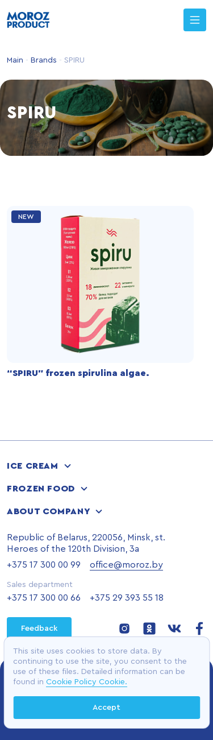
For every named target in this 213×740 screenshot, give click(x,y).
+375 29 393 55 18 (127, 597)
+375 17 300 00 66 (44, 597)
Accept (106, 708)
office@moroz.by (126, 564)
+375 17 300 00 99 (44, 564)
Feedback (39, 628)
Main (15, 60)
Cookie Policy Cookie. (86, 682)
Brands (42, 60)
